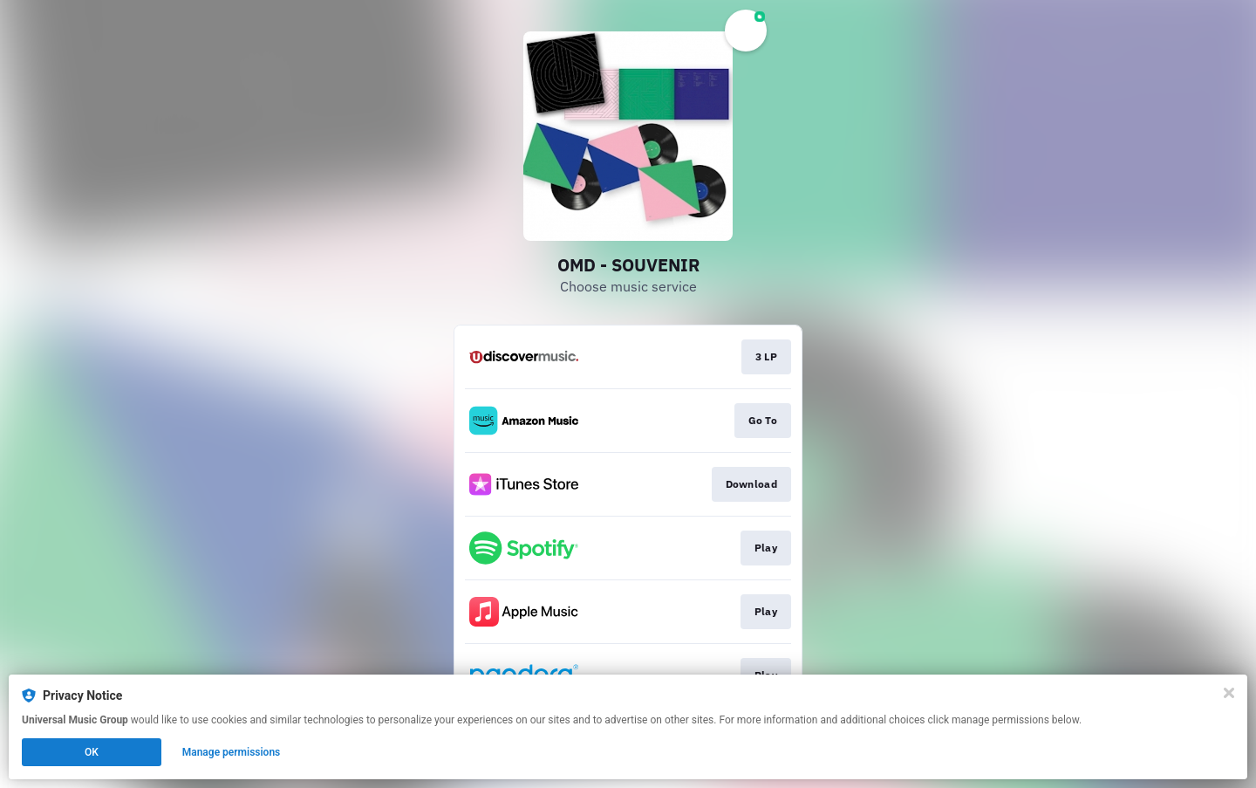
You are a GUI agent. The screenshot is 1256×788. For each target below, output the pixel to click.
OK (92, 752)
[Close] (1229, 693)
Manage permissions (231, 752)
